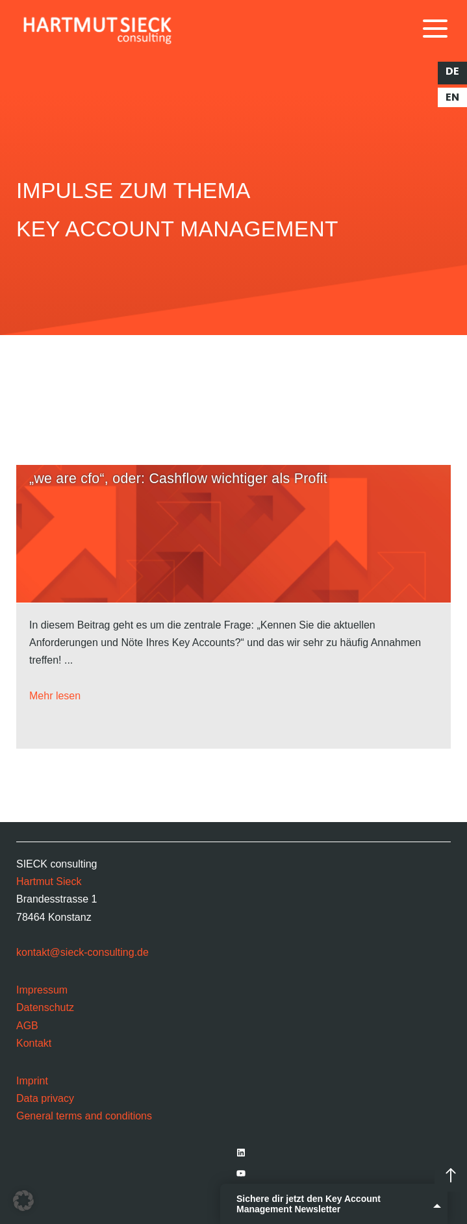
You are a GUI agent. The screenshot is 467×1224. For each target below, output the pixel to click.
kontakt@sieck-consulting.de (82, 952)
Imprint (32, 1080)
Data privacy (45, 1098)
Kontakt (33, 1043)
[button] (23, 1200)
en (452, 97)
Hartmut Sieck (48, 881)
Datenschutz (45, 1007)
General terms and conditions (84, 1115)
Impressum (42, 989)
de (452, 71)
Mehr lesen (55, 695)
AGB (27, 1025)
